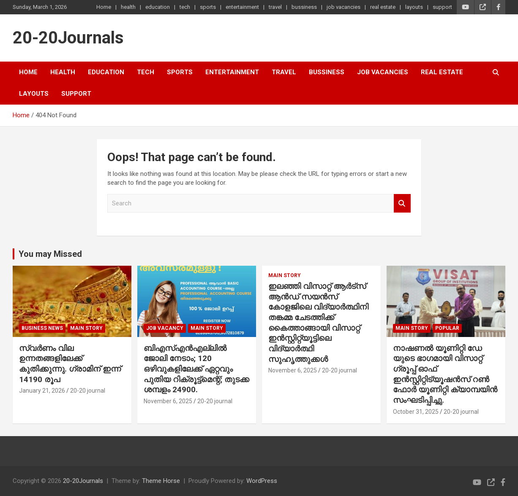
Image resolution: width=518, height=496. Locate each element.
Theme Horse (161, 481)
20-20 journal (87, 390)
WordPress (261, 481)
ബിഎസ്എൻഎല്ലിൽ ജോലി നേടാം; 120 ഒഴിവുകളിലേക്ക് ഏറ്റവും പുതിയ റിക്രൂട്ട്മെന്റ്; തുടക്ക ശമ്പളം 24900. (196, 369)
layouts (414, 7)
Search (402, 203)
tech (185, 7)
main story (86, 328)
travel (275, 7)
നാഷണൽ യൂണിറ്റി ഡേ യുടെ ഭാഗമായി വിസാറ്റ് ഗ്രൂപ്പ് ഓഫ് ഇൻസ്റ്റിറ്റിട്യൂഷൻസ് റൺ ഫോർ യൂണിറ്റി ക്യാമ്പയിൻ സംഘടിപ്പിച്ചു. (445, 374)
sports (208, 7)
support (442, 7)
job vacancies (343, 7)
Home (103, 7)
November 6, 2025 (168, 401)
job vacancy (164, 328)
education (157, 7)
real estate (382, 7)
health (128, 7)
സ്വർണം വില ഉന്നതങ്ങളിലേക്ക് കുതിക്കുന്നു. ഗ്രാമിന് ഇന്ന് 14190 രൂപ (70, 363)
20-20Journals (68, 38)
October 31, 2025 (416, 411)
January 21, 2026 (42, 390)
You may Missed (50, 254)
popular (447, 328)
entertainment (242, 7)
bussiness (304, 7)
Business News (42, 328)
